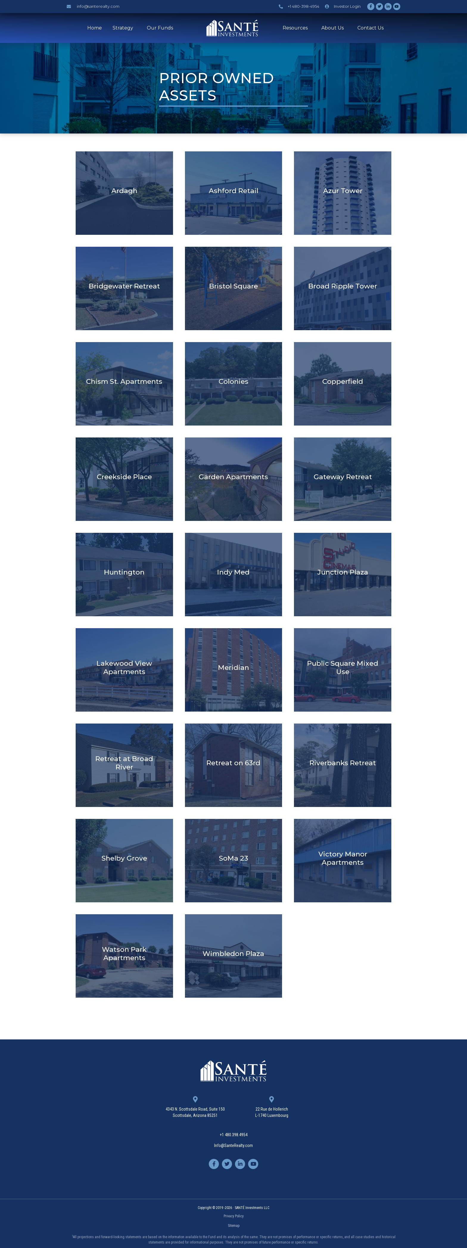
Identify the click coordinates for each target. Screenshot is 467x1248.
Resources (297, 28)
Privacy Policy (234, 1216)
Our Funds (161, 28)
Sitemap (233, 1226)
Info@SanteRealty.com (233, 1145)
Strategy (124, 28)
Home (94, 28)
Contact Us (370, 28)
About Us (334, 28)
